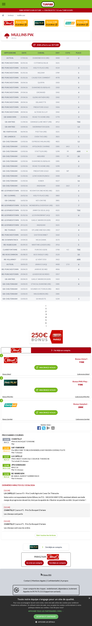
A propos (64, 580)
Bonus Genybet (7, 419)
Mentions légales (39, 580)
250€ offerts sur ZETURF (46, 45)
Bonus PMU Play (8, 397)
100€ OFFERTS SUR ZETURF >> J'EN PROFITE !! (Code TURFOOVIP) (46, 10)
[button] (46, 611)
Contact (27, 580)
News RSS (47, 575)
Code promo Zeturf (83, 374)
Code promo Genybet (82, 419)
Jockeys (11, 15)
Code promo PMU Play (82, 397)
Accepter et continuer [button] (45, 617)
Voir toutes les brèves (46, 535)
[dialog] (46, 611)
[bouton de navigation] (4, 4)
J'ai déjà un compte (57, 563)
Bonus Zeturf (7, 374)
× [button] (89, 598)
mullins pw (21, 15)
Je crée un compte (34, 563)
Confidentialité (53, 580)
